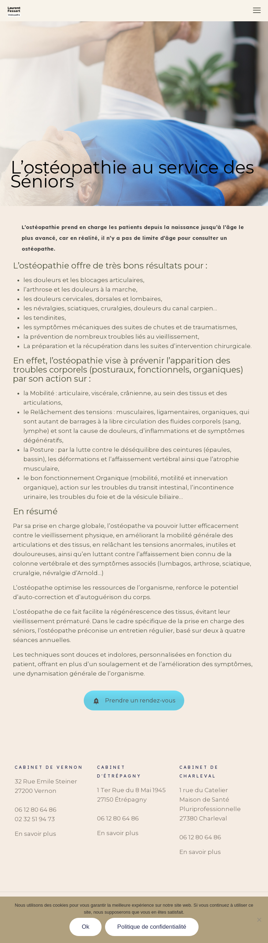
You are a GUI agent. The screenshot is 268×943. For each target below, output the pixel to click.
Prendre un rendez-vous (134, 700)
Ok (85, 926)
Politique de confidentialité (151, 926)
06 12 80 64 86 (36, 809)
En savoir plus (35, 833)
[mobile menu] (257, 10)
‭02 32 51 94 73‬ (35, 819)
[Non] (259, 919)
